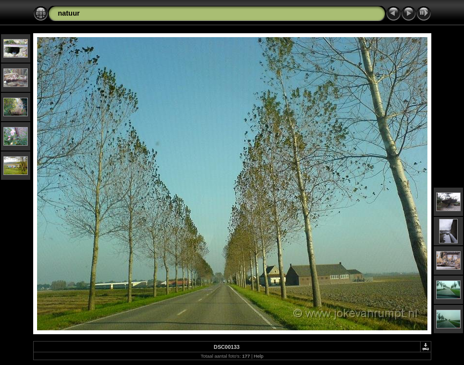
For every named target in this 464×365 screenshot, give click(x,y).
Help (258, 356)
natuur (69, 13)
